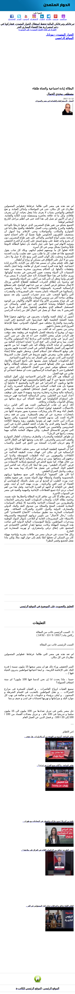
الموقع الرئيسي (64, 38)
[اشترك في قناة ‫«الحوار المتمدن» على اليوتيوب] (37, 30)
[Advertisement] (39, 60)
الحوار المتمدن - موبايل (60, 34)
